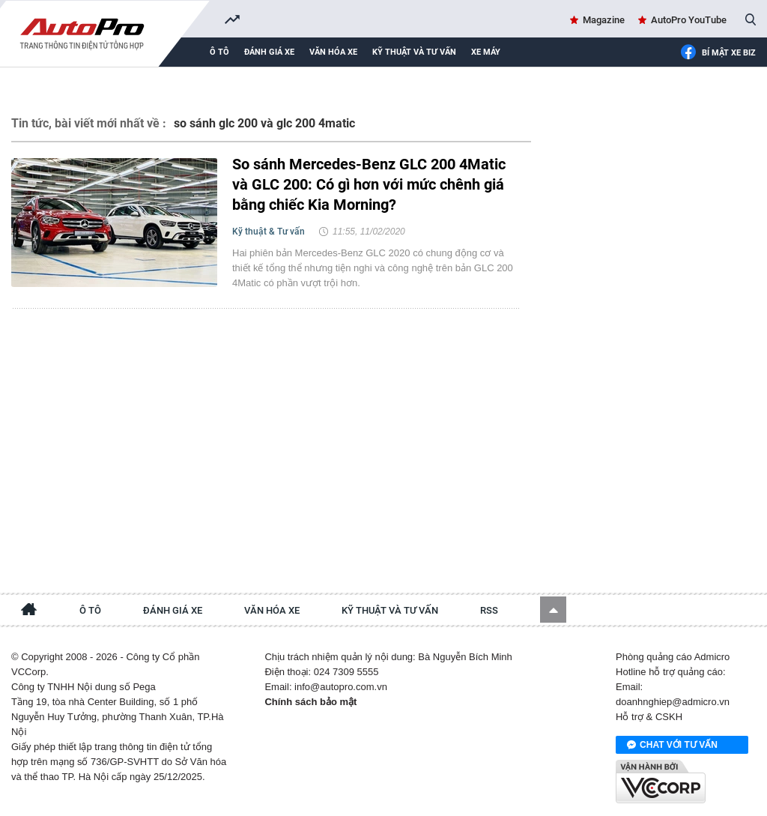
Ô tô (219, 52)
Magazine (604, 19)
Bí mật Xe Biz (718, 53)
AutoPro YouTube (689, 19)
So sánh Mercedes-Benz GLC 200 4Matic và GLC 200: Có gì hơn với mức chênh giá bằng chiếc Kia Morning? (369, 184)
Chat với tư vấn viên (672, 745)
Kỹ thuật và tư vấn (414, 52)
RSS (489, 610)
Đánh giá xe (269, 52)
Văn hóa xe (333, 52)
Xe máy (485, 52)
